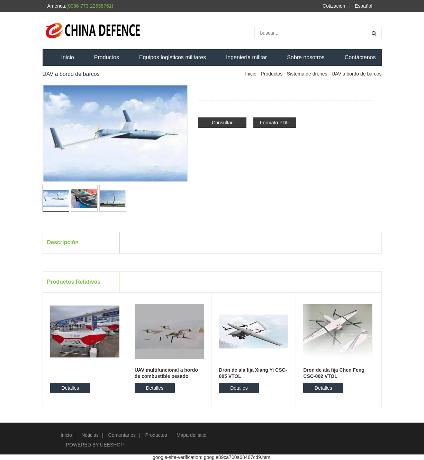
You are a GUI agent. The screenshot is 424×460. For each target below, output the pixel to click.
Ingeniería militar (246, 57)
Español (363, 6)
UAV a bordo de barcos (357, 74)
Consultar (222, 122)
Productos (106, 57)
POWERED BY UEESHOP (95, 445)
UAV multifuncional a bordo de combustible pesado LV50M (166, 376)
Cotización (334, 6)
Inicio (67, 57)
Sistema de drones (307, 74)
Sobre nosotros (306, 57)
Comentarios (122, 435)
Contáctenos (360, 57)
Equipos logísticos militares (172, 57)
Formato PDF (274, 122)
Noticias (90, 435)
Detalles (70, 388)
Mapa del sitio (191, 435)
